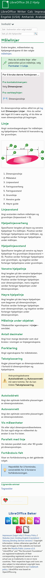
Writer (21, 12)
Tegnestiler (7, 488)
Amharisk (27, 17)
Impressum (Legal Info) (12, 535)
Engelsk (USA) (10, 17)
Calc (30, 12)
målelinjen (6, 53)
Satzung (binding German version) (17, 540)
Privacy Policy (30, 535)
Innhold (6, 24)
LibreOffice (8, 12)
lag (41, 108)
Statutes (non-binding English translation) (20, 538)
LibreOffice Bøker (23, 513)
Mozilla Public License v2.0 (23, 548)
